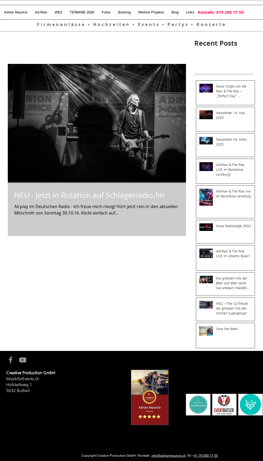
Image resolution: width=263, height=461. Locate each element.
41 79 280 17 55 (206, 456)
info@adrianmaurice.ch (168, 456)
